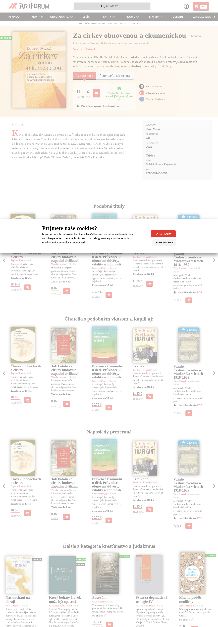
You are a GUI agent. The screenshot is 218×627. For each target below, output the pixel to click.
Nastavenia (164, 242)
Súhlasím (163, 234)
